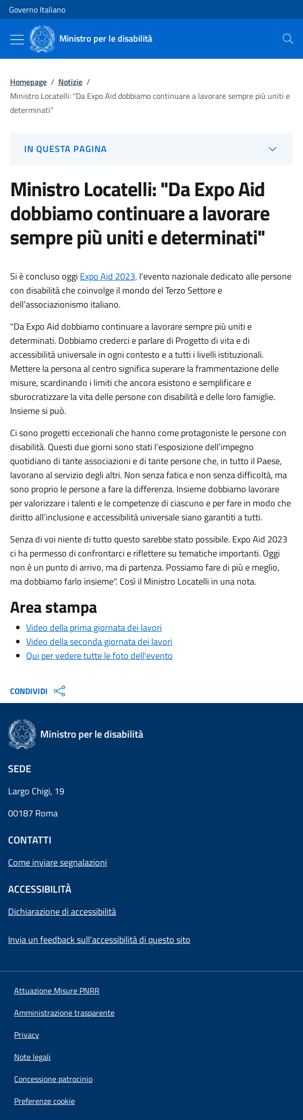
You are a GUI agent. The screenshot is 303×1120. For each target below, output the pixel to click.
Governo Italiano (37, 10)
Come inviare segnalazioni (57, 862)
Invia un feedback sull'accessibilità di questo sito (99, 939)
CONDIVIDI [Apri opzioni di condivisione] (39, 691)
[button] (44, 1101)
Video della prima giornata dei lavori (94, 627)
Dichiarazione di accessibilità (62, 911)
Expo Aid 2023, (108, 276)
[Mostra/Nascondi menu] (17, 40)
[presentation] (288, 39)
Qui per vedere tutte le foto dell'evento (99, 655)
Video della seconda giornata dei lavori (99, 641)
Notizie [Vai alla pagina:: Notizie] (70, 82)
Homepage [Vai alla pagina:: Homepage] (28, 82)
